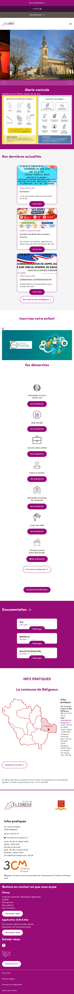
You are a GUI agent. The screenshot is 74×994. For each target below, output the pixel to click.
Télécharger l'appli (12, 913)
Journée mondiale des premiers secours (35, 235)
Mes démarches (36, 15)
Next (70, 82)
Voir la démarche (37, 404)
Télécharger (37, 629)
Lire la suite (37, 204)
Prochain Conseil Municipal (37, 590)
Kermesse (24, 192)
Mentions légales (8, 979)
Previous (4, 82)
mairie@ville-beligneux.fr (17, 838)
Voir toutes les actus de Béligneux (36, 300)
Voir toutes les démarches (36, 569)
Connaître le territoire (13, 765)
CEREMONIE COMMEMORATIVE (35, 280)
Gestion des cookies (9, 990)
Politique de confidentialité (12, 985)
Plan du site (6, 973)
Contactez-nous (11, 964)
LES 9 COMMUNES (36, 3)
